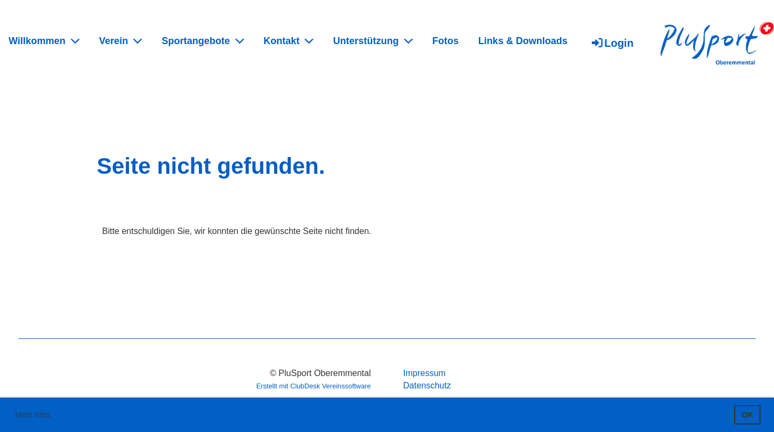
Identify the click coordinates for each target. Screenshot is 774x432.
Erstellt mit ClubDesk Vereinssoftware (313, 386)
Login (611, 43)
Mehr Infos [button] (33, 414)
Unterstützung (373, 41)
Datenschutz (427, 385)
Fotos (445, 41)
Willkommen (44, 41)
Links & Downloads (523, 41)
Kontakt (288, 41)
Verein (120, 41)
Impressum (424, 373)
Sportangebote (203, 41)
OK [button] (748, 414)
